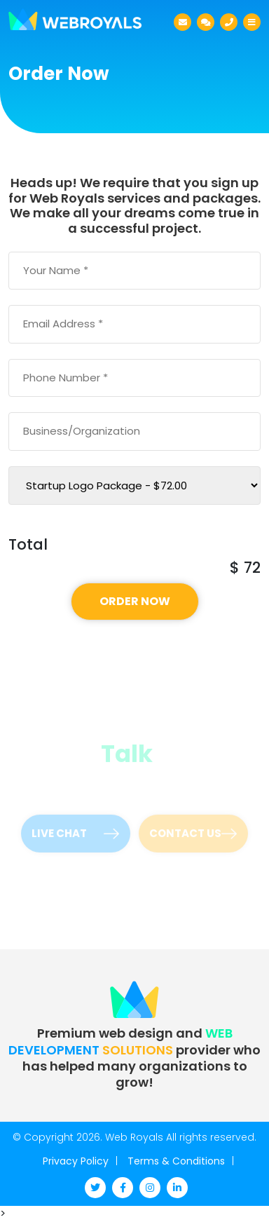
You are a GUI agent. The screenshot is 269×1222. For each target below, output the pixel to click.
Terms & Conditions (176, 1161)
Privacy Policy (76, 1161)
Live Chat (75, 830)
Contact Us (193, 830)
